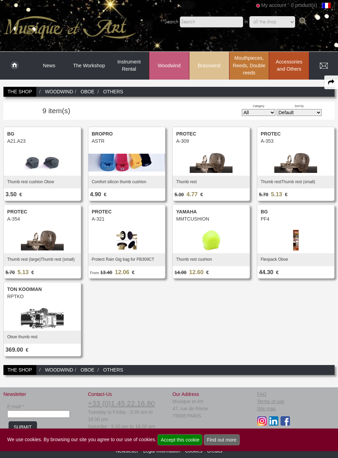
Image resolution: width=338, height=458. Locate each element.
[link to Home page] (14, 65)
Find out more (221, 440)
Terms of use (270, 401)
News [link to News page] (49, 65)
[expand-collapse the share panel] (331, 82)
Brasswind (209, 65)
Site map (266, 408)
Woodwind (169, 65)
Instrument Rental (129, 65)
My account (273, 5)
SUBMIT (23, 427)
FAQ (261, 394)
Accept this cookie (180, 440)
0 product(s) (304, 5)
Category (258, 106)
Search (171, 22)
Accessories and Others (289, 65)
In (246, 22)
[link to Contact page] (323, 65)
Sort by (299, 106)
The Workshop (89, 65)
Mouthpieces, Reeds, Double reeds (249, 65)
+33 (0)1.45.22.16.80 (121, 403)
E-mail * (15, 406)
